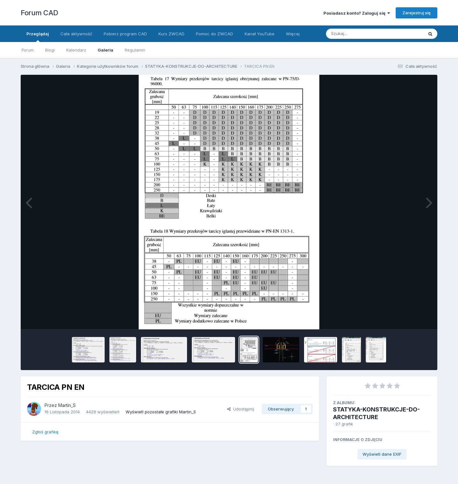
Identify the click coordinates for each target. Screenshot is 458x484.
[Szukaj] (359, 34)
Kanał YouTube (259, 33)
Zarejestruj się (416, 12)
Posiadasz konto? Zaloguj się (356, 13)
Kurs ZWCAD (171, 33)
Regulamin (135, 50)
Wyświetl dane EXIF (382, 454)
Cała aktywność (76, 33)
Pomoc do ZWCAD (214, 33)
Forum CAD (39, 13)
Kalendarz (76, 50)
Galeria (105, 50)
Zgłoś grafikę (45, 431)
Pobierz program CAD (125, 33)
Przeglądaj (37, 36)
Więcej (293, 33)
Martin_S (67, 405)
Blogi (50, 50)
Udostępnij (240, 408)
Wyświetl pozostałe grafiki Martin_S (161, 411)
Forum (28, 50)
